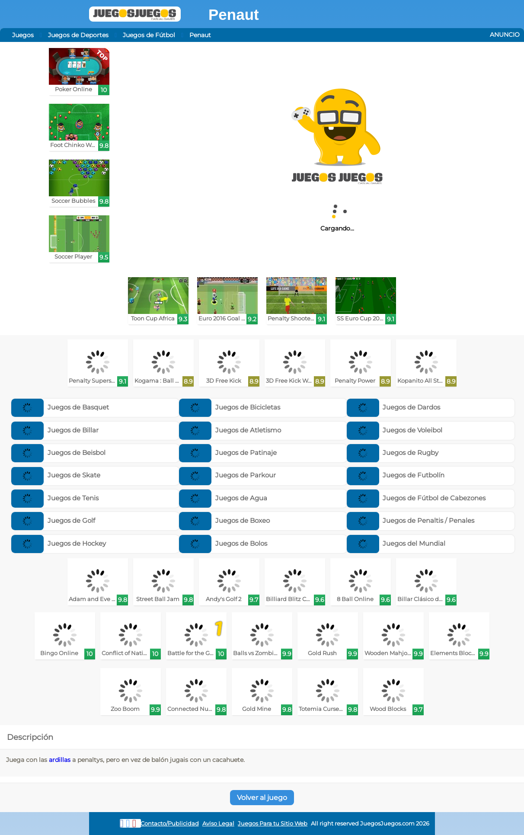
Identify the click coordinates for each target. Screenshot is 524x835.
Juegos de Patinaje (228, 452)
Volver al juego (262, 797)
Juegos (23, 35)
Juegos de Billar (55, 430)
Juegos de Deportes (78, 35)
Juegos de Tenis (55, 498)
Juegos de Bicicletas (229, 407)
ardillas (59, 760)
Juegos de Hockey (58, 543)
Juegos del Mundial (396, 543)
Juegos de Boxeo (224, 520)
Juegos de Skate (55, 475)
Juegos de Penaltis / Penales (411, 520)
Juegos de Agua (223, 498)
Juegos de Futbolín (396, 475)
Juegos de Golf (53, 520)
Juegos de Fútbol (149, 35)
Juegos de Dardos (394, 407)
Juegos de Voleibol (395, 430)
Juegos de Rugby (393, 452)
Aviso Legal (218, 823)
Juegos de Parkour (227, 475)
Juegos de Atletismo (230, 430)
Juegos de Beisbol (58, 452)
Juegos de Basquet (60, 407)
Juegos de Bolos (223, 543)
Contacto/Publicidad (170, 823)
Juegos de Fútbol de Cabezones (416, 498)
